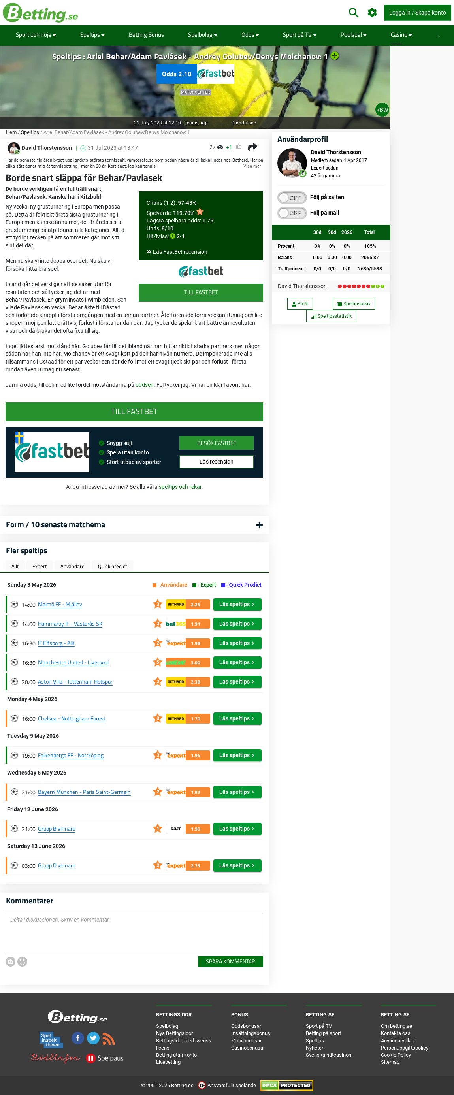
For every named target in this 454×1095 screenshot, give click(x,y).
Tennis (191, 123)
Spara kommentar (230, 961)
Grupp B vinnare (56, 828)
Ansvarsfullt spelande (227, 1085)
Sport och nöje (36, 34)
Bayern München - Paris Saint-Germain (84, 792)
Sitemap (390, 1062)
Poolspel (354, 34)
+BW (382, 110)
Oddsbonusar (246, 1026)
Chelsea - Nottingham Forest (71, 718)
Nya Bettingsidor (174, 1033)
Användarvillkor (398, 1041)
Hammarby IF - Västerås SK (70, 623)
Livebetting (168, 1062)
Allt (15, 566)
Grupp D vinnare (56, 865)
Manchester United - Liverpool (73, 662)
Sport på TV (299, 34)
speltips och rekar (180, 487)
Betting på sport (323, 1033)
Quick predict (112, 566)
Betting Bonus (146, 34)
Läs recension (217, 461)
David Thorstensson (302, 286)
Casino (401, 34)
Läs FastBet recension (180, 252)
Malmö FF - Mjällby (60, 604)
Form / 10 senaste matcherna (55, 524)
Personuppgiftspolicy (404, 1048)
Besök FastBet (216, 443)
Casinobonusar (248, 1048)
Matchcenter (195, 92)
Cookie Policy (396, 1055)
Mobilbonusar (246, 1041)
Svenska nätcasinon (328, 1055)
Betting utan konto (176, 1055)
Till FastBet (201, 292)
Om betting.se (396, 1026)
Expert (39, 566)
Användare (72, 566)
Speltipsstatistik (331, 316)
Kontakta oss (396, 1033)
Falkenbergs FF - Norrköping (71, 755)
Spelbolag (202, 34)
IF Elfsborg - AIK (56, 643)
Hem (11, 132)
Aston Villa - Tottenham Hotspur (75, 681)
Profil (300, 304)
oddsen (145, 385)
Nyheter (314, 1048)
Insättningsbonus (250, 1033)
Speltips (92, 34)
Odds (250, 34)
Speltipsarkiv (354, 304)
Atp (204, 123)
